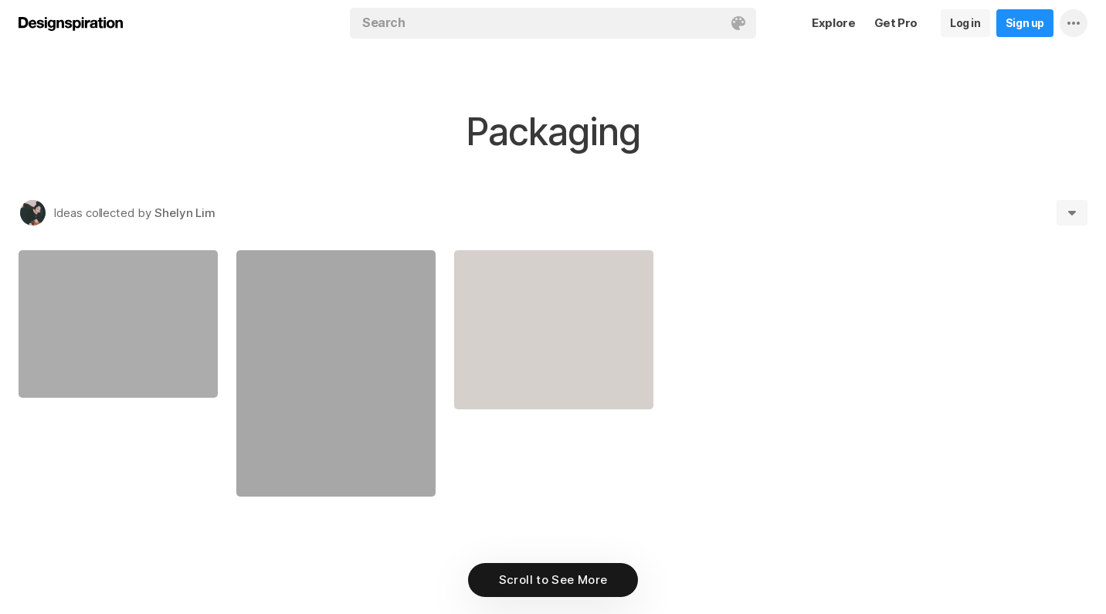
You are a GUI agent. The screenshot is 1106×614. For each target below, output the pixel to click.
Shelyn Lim (184, 212)
